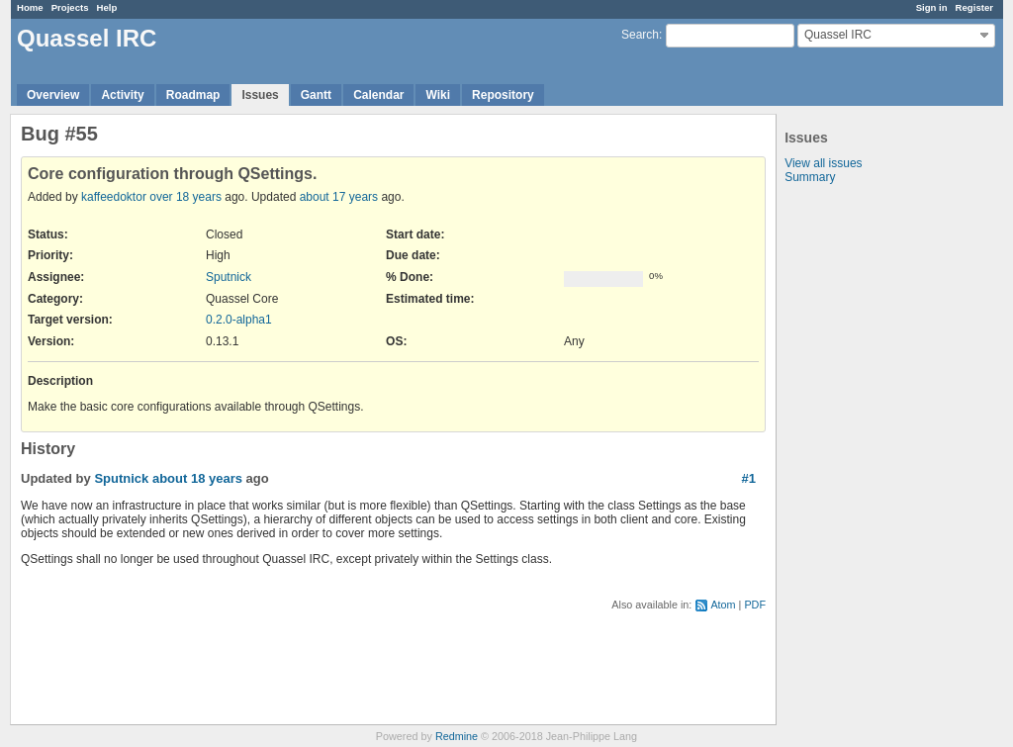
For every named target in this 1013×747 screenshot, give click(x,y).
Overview (53, 95)
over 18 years (185, 197)
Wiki (437, 95)
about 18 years (197, 478)
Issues (259, 95)
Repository (503, 95)
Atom (722, 604)
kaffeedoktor (113, 197)
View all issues (823, 163)
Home (30, 7)
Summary (809, 177)
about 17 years (339, 197)
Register (974, 7)
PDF (755, 604)
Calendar (378, 95)
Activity (122, 95)
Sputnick (228, 277)
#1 (749, 478)
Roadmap (193, 95)
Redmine (456, 736)
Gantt (316, 95)
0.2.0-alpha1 (239, 320)
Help (107, 7)
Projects (70, 7)
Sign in (932, 7)
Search (640, 35)
